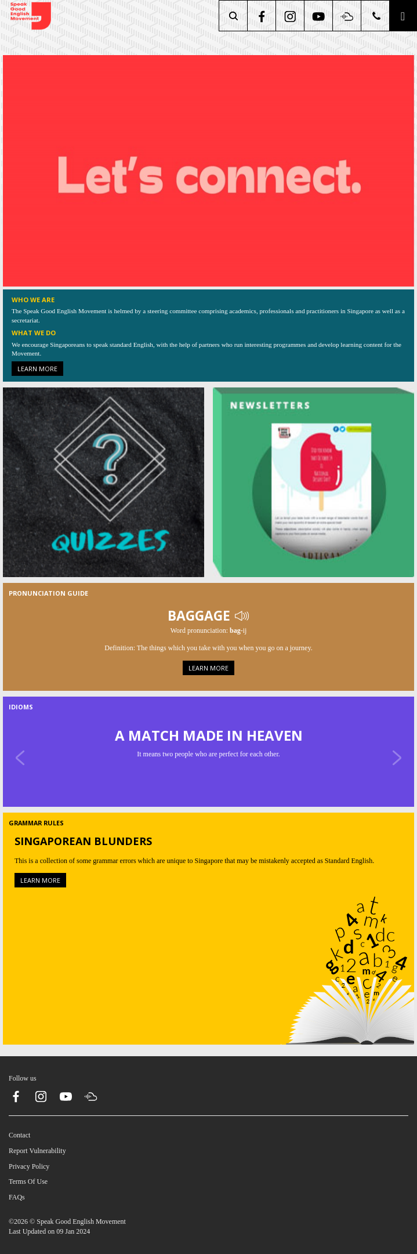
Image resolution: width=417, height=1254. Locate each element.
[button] (403, 15)
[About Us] (208, 170)
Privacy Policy (29, 1166)
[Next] (396, 757)
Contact (19, 1135)
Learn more (37, 368)
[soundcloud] (348, 16)
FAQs (17, 1197)
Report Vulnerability (37, 1151)
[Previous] (20, 757)
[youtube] (319, 16)
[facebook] (262, 16)
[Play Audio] (242, 615)
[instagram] (291, 16)
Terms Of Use (28, 1181)
